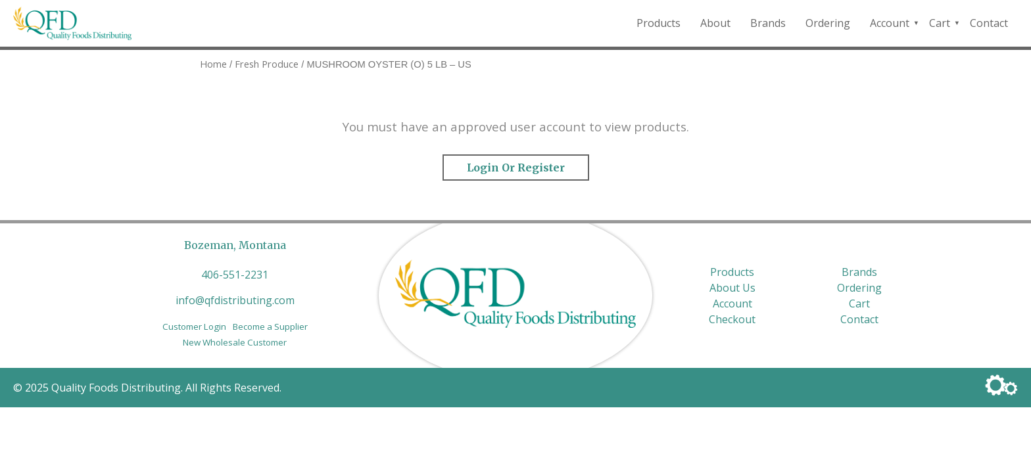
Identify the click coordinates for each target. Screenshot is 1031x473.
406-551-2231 (234, 274)
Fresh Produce (267, 63)
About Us (732, 288)
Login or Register (516, 167)
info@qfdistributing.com (235, 300)
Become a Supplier (270, 326)
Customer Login (194, 326)
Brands (768, 23)
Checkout (732, 319)
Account (889, 23)
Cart (939, 23)
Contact (989, 23)
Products (658, 23)
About (715, 23)
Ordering (827, 23)
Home (213, 63)
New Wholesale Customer (235, 342)
